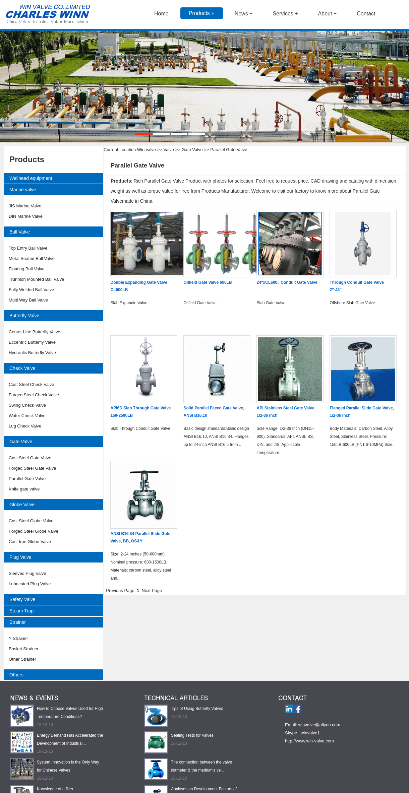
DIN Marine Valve (26, 216)
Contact (366, 13)
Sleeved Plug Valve (27, 573)
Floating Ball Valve (27, 268)
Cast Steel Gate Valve (30, 457)
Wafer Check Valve (27, 415)
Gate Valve (192, 149)
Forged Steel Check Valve (34, 394)
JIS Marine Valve (25, 205)
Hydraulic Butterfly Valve (32, 352)
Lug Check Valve (25, 425)
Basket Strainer (24, 648)
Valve (169, 149)
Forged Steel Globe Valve (33, 531)
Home (161, 13)
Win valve (146, 149)
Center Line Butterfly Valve (34, 331)
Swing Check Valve (27, 405)
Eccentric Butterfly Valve (32, 342)
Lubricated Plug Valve (30, 583)
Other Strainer (22, 659)
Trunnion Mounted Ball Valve (36, 279)
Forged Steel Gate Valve (32, 468)
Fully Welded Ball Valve (31, 289)
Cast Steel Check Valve (31, 384)
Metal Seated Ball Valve (32, 258)
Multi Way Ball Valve (28, 300)
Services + (285, 13)
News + (244, 13)
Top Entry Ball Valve (28, 248)
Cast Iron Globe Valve (30, 541)
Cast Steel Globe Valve (31, 520)
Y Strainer (18, 638)
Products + (202, 13)
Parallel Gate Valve (27, 478)
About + (327, 13)
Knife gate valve (24, 488)
